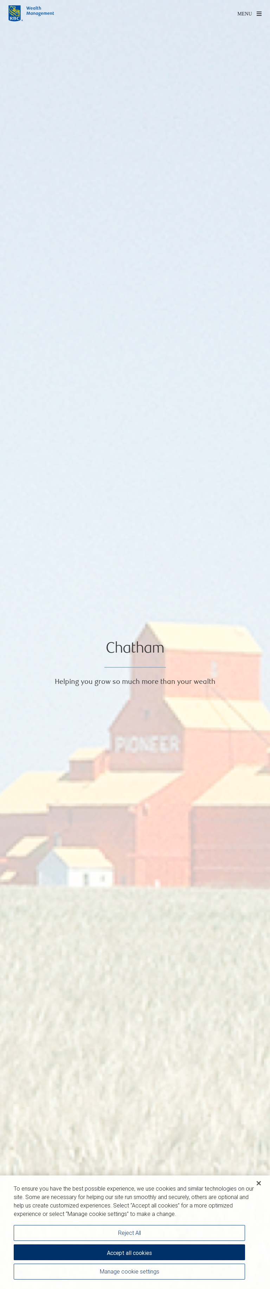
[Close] (258, 1185)
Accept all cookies (129, 1254)
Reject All (129, 1234)
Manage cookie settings (129, 1273)
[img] (135, 644)
